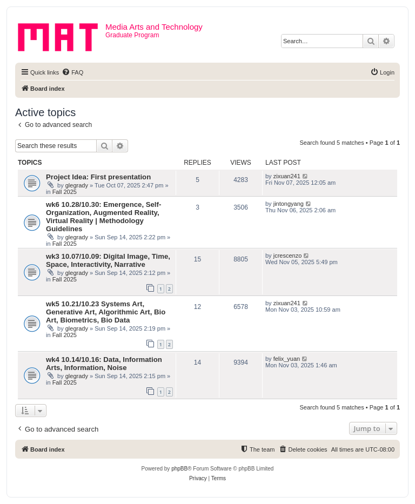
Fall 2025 (64, 192)
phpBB (179, 469)
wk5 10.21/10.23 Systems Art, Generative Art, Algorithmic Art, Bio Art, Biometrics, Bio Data (105, 312)
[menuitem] (72, 72)
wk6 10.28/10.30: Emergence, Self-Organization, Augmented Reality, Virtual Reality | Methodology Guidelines (103, 216)
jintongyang (288, 203)
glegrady (76, 185)
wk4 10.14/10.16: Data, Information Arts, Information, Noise (104, 363)
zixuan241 (286, 176)
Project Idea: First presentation (98, 177)
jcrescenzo (287, 255)
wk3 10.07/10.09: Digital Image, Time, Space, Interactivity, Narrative (108, 260)
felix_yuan (286, 358)
